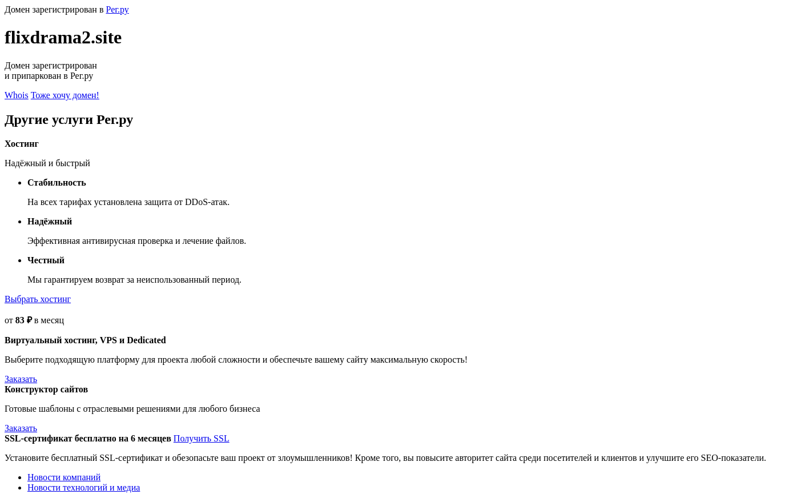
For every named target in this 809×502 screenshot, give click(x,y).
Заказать (21, 379)
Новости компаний (63, 477)
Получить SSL (202, 438)
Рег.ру (117, 9)
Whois (17, 95)
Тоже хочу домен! (65, 95)
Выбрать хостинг (38, 299)
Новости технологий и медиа (83, 487)
